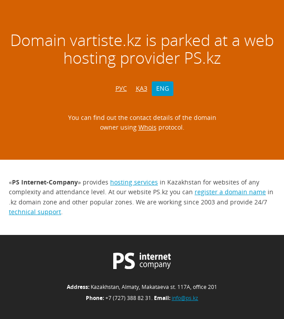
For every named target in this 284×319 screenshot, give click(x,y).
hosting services (134, 182)
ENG (162, 88)
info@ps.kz (185, 298)
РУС (121, 88)
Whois (147, 127)
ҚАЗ (141, 88)
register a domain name (230, 192)
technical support (35, 212)
